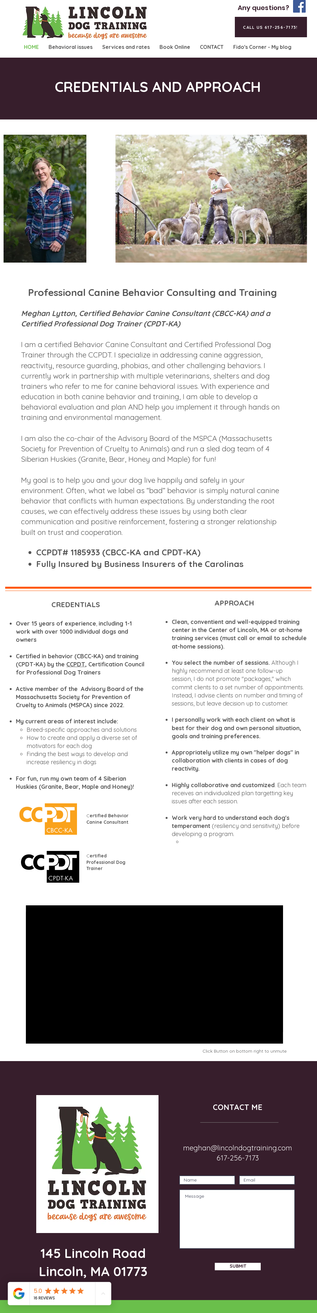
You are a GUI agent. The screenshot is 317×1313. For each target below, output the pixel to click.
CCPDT (75, 664)
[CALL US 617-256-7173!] (271, 27)
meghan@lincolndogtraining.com (237, 1147)
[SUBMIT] (238, 1266)
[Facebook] (299, 6)
